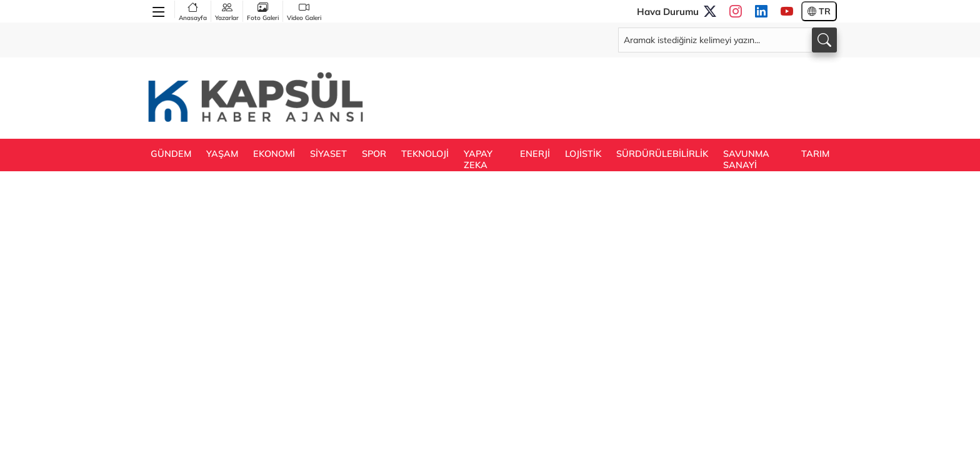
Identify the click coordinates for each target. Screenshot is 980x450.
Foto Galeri (263, 11)
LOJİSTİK (583, 153)
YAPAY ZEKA (478, 159)
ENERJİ (535, 153)
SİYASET (328, 153)
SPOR (374, 153)
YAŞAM (222, 153)
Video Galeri (304, 11)
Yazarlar (227, 11)
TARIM (815, 153)
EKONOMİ (274, 153)
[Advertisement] (609, 97)
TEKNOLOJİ (425, 153)
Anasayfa (193, 11)
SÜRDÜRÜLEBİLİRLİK (662, 153)
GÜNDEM (171, 153)
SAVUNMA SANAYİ (746, 159)
